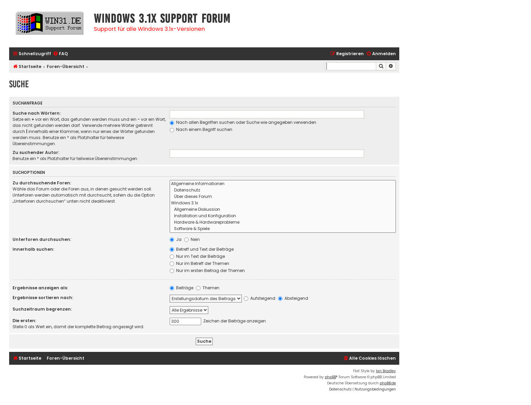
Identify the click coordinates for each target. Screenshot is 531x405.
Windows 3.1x (282, 203)
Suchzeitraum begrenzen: (42, 309)
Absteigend (293, 298)
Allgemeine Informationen (282, 184)
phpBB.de (388, 383)
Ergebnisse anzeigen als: (40, 288)
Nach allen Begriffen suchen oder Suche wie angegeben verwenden (243, 122)
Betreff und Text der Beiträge (202, 249)
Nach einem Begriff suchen (201, 129)
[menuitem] (60, 54)
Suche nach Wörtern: (37, 113)
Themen (207, 288)
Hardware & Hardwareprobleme (282, 222)
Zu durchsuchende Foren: (42, 183)
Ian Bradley (386, 371)
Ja (176, 239)
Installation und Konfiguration (282, 216)
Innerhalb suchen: (33, 249)
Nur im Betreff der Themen (199, 263)
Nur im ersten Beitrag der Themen (207, 270)
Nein (192, 239)
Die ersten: (24, 320)
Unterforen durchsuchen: (42, 239)
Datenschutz (282, 190)
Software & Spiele (282, 229)
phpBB (330, 377)
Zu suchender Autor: (36, 152)
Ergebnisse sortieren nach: (43, 297)
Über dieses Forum (282, 197)
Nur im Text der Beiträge (197, 256)
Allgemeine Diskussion (282, 209)
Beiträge (181, 288)
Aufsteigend (259, 298)
